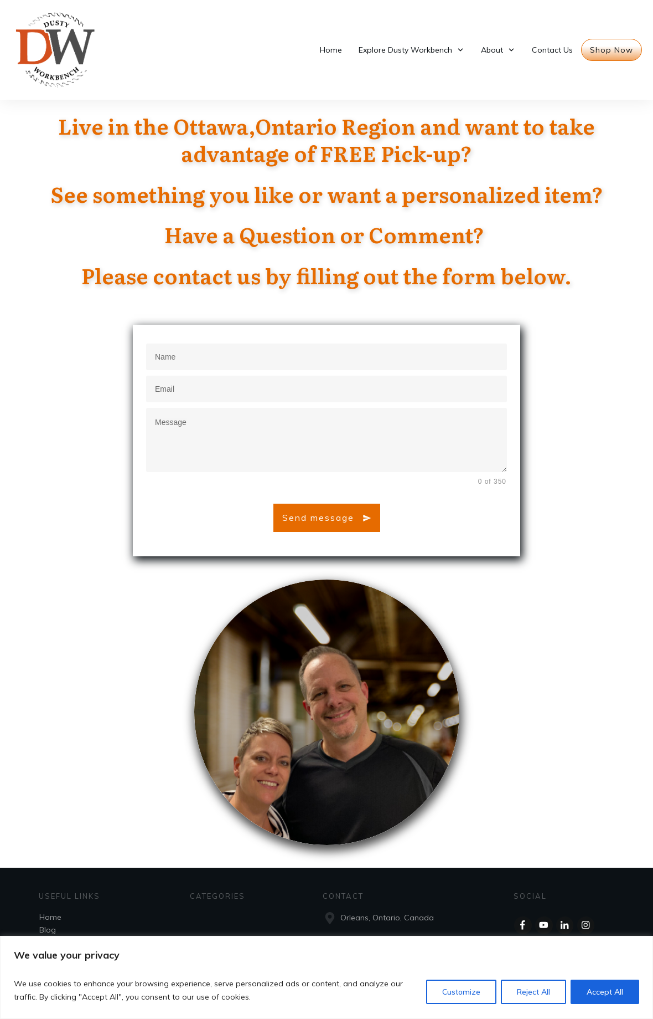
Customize (461, 992)
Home (50, 917)
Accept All (605, 992)
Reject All (533, 992)
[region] (326, 977)
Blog (47, 930)
